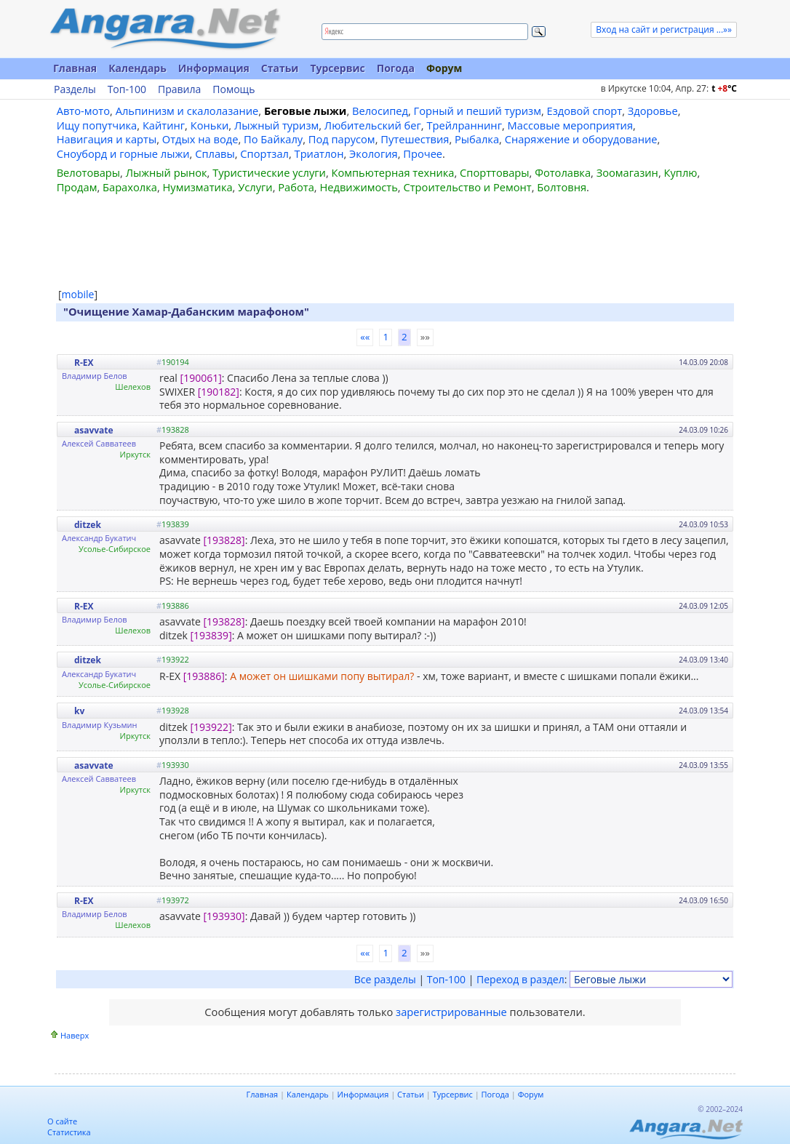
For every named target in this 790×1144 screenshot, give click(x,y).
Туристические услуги (269, 172)
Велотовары (88, 172)
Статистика (69, 1132)
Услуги (255, 187)
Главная (75, 68)
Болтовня (561, 187)
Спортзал (264, 153)
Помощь (233, 89)
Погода (396, 68)
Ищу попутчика (97, 125)
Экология (373, 153)
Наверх (74, 1035)
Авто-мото (83, 110)
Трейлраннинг (464, 125)
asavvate (93, 430)
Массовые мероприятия (570, 125)
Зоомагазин (627, 172)
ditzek (87, 525)
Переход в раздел (520, 979)
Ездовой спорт (585, 110)
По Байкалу (273, 139)
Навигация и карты (107, 139)
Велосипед (380, 110)
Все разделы (385, 979)
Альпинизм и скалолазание (187, 110)
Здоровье (653, 110)
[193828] (223, 540)
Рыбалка (477, 139)
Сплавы (215, 153)
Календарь (137, 68)
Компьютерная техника (393, 172)
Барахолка (130, 187)
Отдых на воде (200, 139)
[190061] (201, 378)
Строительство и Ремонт (467, 187)
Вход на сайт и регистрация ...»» (664, 29)
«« (365, 336)
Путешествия (414, 139)
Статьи (280, 68)
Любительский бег (372, 125)
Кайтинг (164, 125)
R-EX (84, 362)
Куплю (681, 172)
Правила (179, 89)
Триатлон (319, 153)
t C (724, 88)
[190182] (218, 392)
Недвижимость (358, 187)
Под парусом (341, 139)
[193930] (223, 916)
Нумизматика (197, 187)
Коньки (210, 125)
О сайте (62, 1121)
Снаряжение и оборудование (581, 139)
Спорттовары (495, 172)
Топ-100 (127, 89)
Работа (296, 187)
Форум (444, 68)
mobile (78, 294)
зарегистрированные (451, 1011)
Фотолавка (563, 172)
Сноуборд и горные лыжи (123, 153)
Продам (77, 187)
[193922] (211, 727)
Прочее (422, 153)
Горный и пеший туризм (477, 110)
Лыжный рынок (166, 172)
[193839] (211, 635)
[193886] (204, 676)
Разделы (75, 89)
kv (79, 711)
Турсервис (337, 68)
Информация (214, 68)
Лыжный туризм (276, 125)
